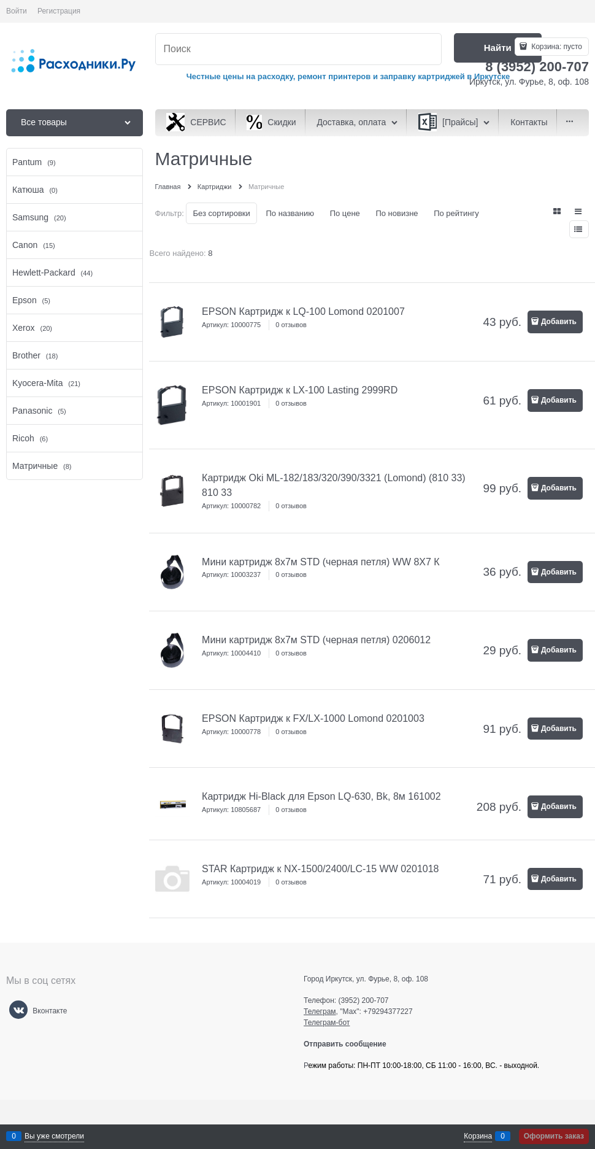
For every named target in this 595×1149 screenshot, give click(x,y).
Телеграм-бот (327, 1022)
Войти (16, 11)
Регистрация (58, 11)
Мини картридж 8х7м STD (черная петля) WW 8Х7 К (321, 562)
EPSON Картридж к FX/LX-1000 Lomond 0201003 (313, 718)
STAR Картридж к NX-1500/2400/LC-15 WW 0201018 (320, 869)
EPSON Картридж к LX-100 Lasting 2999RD (299, 390)
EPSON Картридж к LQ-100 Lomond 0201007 (303, 311)
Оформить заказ (554, 1136)
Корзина (478, 1136)
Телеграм (320, 1011)
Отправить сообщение (350, 1044)
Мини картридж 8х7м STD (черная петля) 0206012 (316, 640)
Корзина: (555, 46)
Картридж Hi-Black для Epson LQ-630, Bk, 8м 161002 (321, 796)
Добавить (559, 321)
